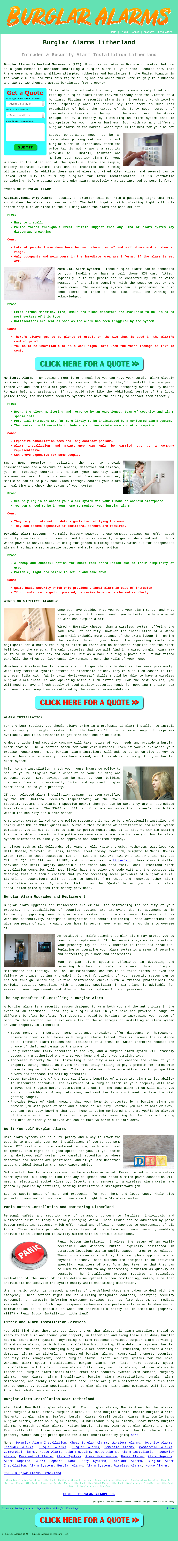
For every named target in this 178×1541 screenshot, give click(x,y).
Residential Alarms (36, 1456)
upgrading (89, 949)
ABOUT (136, 32)
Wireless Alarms (126, 1442)
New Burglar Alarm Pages (28, 1508)
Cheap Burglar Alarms (89, 1442)
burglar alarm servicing (150, 1340)
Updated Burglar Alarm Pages (62, 1508)
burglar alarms (62, 127)
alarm (37, 202)
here (134, 1435)
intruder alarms (154, 1367)
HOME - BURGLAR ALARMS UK (89, 1494)
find (17, 1407)
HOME (113, 32)
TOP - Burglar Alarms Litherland (32, 1473)
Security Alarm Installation (41, 1442)
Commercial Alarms (155, 1447)
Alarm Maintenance (101, 1456)
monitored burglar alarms (89, 1353)
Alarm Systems (69, 1456)
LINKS (124, 32)
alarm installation (95, 1435)
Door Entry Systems (87, 1461)
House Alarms (51, 1452)
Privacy (171, 1508)
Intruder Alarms (18, 1447)
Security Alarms (158, 1442)
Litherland (122, 860)
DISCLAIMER (165, 32)
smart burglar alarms (76, 1358)
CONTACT (149, 32)
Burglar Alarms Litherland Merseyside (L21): (43, 64)
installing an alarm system (149, 1020)
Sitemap (6, 1508)
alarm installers (139, 1330)
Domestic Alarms (119, 1447)
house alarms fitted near (81, 1367)
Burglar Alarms (52, 1447)
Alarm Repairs (78, 1452)
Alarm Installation (138, 1452)
